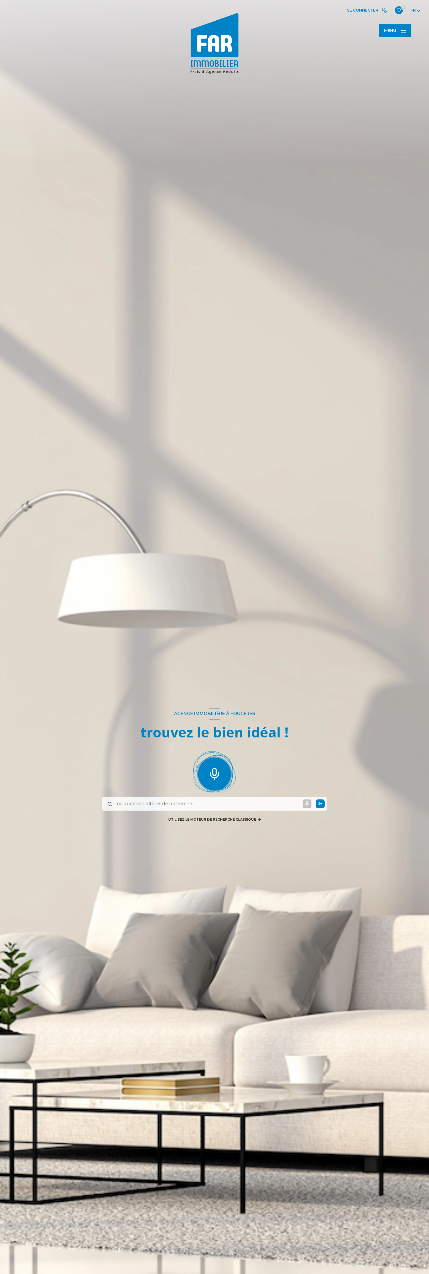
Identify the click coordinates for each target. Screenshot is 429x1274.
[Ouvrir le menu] (395, 30)
